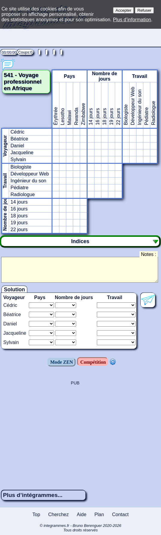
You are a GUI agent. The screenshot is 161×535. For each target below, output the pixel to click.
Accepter (123, 10)
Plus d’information (132, 19)
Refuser (144, 10)
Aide (81, 514)
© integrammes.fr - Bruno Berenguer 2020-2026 (80, 527)
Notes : (148, 254)
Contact (120, 514)
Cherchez (58, 514)
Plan (99, 514)
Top (36, 514)
